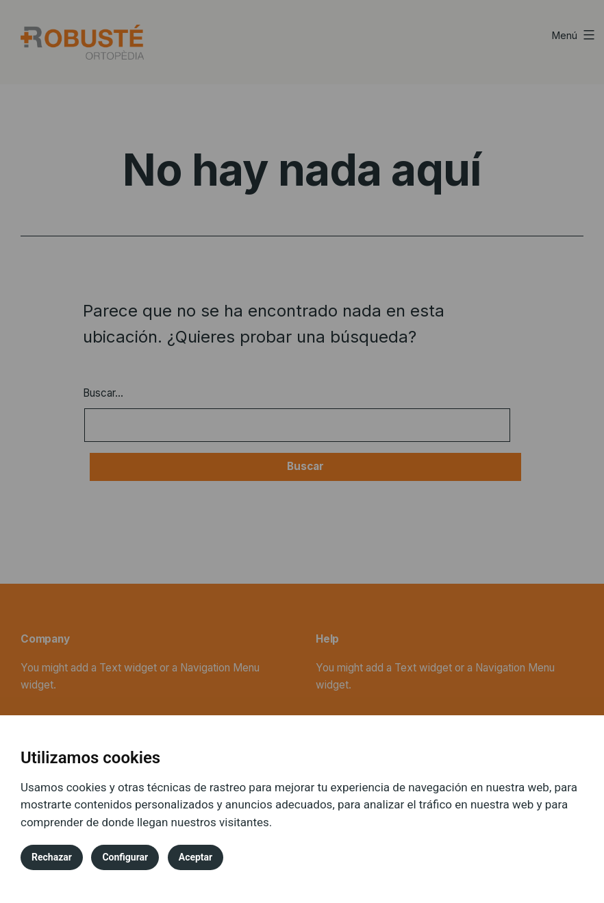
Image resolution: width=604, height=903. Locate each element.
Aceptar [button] (196, 857)
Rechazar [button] (52, 857)
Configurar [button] (125, 857)
